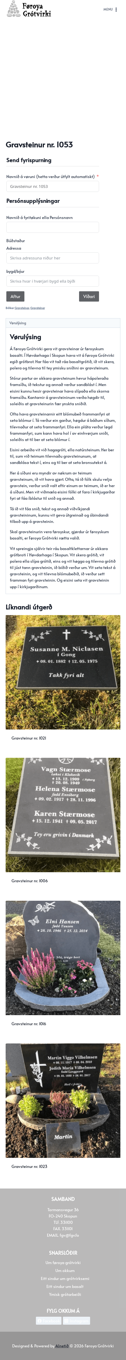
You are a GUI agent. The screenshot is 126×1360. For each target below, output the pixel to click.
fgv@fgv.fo (69, 1235)
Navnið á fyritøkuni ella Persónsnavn (39, 217)
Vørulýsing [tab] (17, 322)
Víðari (89, 296)
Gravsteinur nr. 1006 (29, 880)
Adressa (13, 248)
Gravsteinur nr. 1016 (28, 1023)
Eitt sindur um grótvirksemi (65, 1278)
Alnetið (62, 1346)
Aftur (15, 296)
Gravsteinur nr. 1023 (29, 1166)
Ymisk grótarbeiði (65, 1294)
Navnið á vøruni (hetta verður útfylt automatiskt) (50, 176)
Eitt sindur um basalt (65, 1286)
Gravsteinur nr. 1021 (28, 738)
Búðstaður (15, 240)
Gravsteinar (22, 308)
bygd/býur (15, 271)
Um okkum (65, 1270)
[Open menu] (110, 10)
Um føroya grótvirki (63, 1262)
